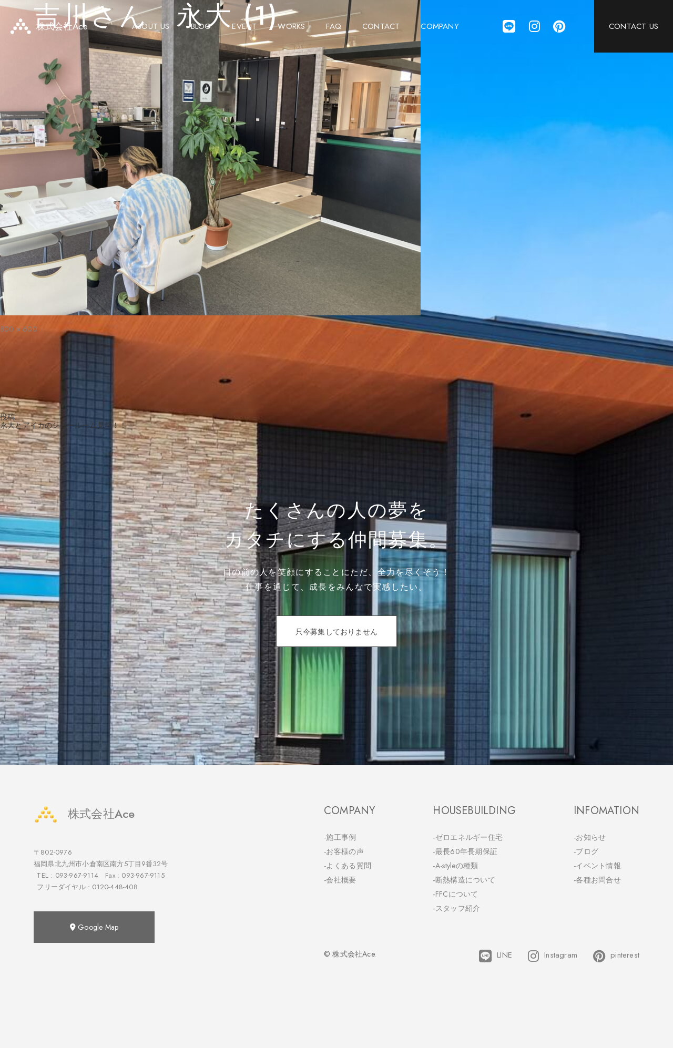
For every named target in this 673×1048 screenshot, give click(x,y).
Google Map (94, 927)
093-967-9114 (76, 875)
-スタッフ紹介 (456, 908)
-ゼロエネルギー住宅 (468, 837)
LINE (495, 956)
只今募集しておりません (336, 631)
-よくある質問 (347, 865)
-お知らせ (590, 837)
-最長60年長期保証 (465, 851)
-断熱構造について (464, 880)
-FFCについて (455, 894)
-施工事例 (340, 837)
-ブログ (586, 851)
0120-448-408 (114, 887)
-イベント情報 (597, 865)
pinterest (616, 956)
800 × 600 (18, 329)
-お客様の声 (344, 851)
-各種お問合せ (597, 880)
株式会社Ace (84, 814)
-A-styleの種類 (455, 865)
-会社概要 (340, 880)
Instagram (552, 956)
